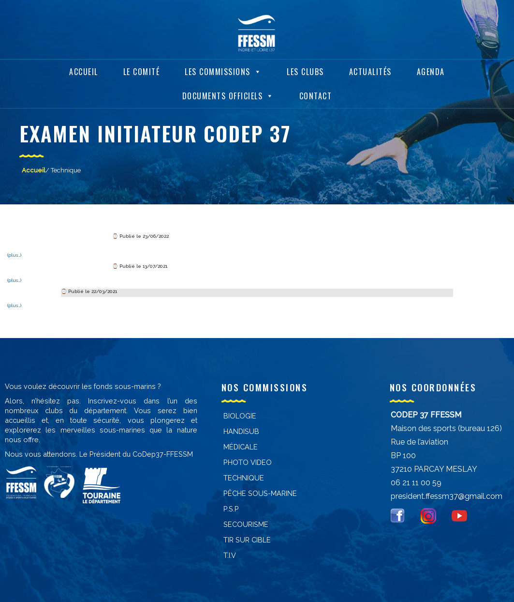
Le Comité (141, 68)
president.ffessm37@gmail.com (446, 496)
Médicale (240, 447)
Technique (243, 478)
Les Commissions (223, 68)
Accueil (83, 68)
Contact (315, 92)
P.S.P (231, 509)
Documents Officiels (228, 92)
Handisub (241, 431)
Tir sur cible (247, 540)
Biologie (239, 416)
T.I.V (229, 555)
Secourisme (245, 524)
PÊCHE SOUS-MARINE (260, 493)
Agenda (431, 68)
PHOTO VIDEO (247, 462)
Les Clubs (305, 68)
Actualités (370, 68)
